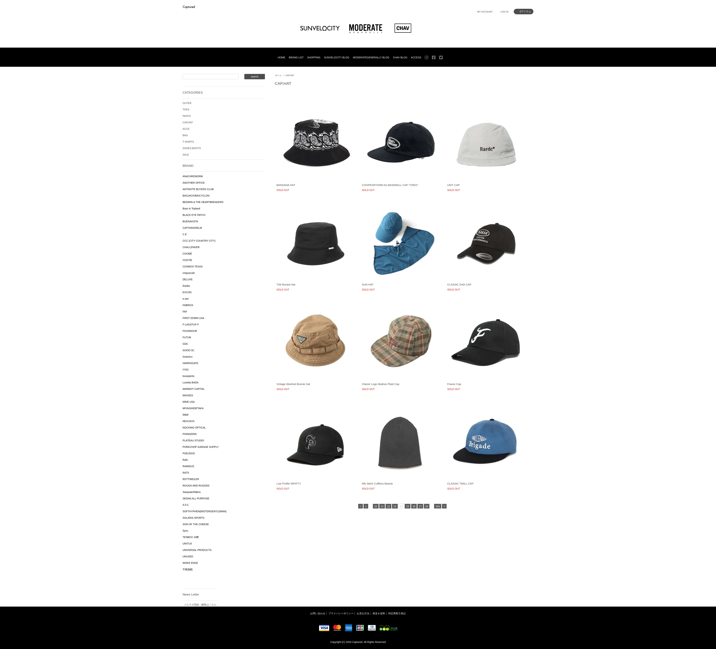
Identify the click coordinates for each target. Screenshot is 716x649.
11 (382, 506)
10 (375, 506)
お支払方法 (363, 613)
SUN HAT (368, 284)
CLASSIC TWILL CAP (460, 483)
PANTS (187, 116)
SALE (186, 154)
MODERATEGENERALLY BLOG (371, 57)
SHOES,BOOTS (192, 148)
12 (388, 506)
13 (394, 506)
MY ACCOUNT (485, 11)
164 (438, 506)
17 (420, 506)
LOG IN (504, 11)
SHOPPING (313, 57)
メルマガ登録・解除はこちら (200, 604)
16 (414, 506)
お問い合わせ (317, 613)
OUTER (187, 103)
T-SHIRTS (188, 141)
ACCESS (416, 57)
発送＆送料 (378, 613)
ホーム (278, 75)
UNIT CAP (453, 185)
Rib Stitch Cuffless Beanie (377, 483)
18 (426, 506)
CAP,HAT (289, 75)
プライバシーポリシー (341, 613)
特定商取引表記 (397, 613)
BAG (185, 135)
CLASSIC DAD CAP (459, 284)
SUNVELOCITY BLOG (336, 57)
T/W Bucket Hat (286, 284)
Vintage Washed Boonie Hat (293, 384)
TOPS (186, 109)
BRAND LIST (296, 57)
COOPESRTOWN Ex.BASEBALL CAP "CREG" (390, 185)
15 (407, 506)
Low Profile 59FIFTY (289, 483)
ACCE (186, 128)
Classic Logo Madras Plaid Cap (380, 384)
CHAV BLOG (400, 57)
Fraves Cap (454, 384)
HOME (281, 57)
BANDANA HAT (286, 185)
